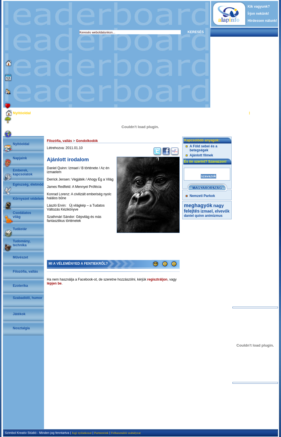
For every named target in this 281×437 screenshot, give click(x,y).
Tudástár (20, 229)
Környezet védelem (28, 199)
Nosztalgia (21, 328)
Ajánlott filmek (201, 155)
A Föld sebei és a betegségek (203, 148)
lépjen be (54, 283)
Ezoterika (20, 286)
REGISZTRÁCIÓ (262, 112)
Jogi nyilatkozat (82, 432)
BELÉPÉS (241, 112)
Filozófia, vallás (25, 271)
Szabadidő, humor (27, 298)
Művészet (20, 257)
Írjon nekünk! (258, 14)
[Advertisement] (53, 54)
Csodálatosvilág (22, 215)
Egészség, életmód (28, 184)
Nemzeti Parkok (202, 196)
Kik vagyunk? (259, 7)
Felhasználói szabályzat (125, 432)
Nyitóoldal (21, 144)
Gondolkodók (87, 141)
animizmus (214, 216)
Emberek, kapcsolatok (22, 172)
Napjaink (20, 158)
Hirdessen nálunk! (262, 21)
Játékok (19, 314)
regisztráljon (157, 279)
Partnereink (101, 432)
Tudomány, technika (21, 243)
